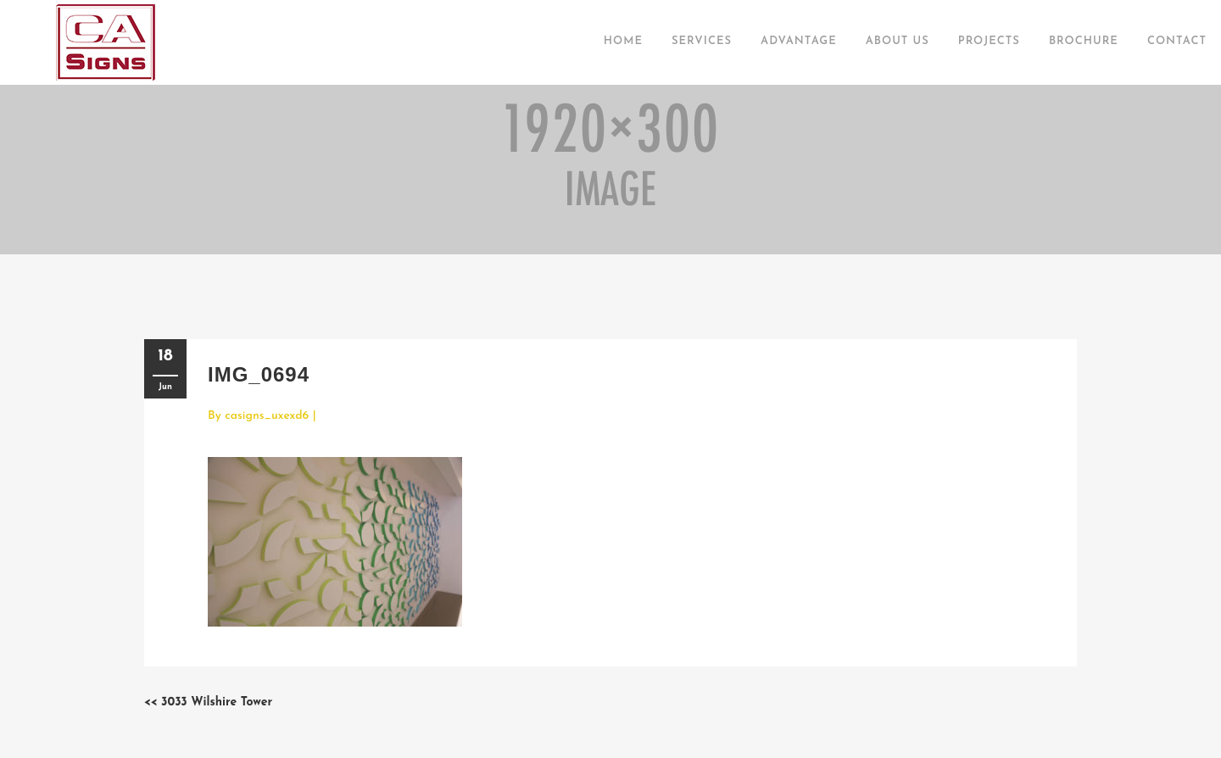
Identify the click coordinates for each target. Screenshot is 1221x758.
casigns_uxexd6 (267, 416)
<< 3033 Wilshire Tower (208, 702)
